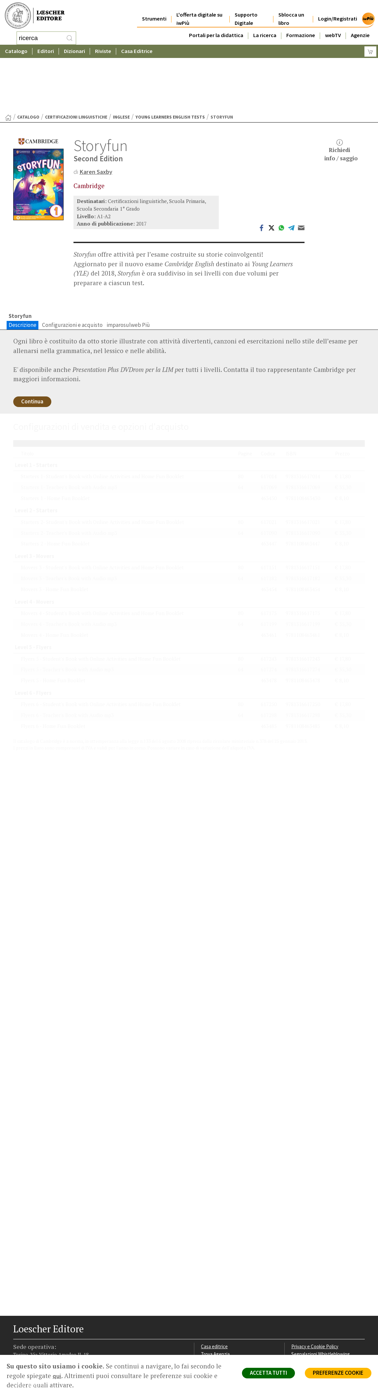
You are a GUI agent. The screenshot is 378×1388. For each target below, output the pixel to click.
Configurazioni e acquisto (72, 272)
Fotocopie (302, 1327)
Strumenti (154, 13)
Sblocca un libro (291, 14)
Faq (205, 1319)
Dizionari (74, 51)
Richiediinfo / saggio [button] (341, 97)
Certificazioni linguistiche (76, 64)
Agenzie (360, 30)
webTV (333, 30)
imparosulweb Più (128, 272)
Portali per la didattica (216, 30)
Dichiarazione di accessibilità (321, 1335)
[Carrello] (370, 51)
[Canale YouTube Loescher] (54, 1358)
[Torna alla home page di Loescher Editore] (34, 15)
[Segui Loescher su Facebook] (19, 1358)
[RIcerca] (69, 38)
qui (57, 1376)
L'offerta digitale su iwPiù (199, 14)
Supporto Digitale (246, 14)
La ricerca (264, 30)
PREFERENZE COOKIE (337, 1373)
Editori (45, 51)
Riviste (103, 51)
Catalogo (16, 51)
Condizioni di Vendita (313, 1319)
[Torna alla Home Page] (8, 64)
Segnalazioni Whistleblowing (321, 1304)
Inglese (121, 64)
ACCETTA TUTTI (265, 1373)
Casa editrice (214, 1296)
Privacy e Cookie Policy (315, 1296)
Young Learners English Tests (170, 64)
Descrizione (22, 272)
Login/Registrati (337, 13)
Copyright (301, 1312)
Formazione (300, 30)
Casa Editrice (137, 51)
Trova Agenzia (216, 1304)
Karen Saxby (96, 119)
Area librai (211, 1312)
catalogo (28, 64)
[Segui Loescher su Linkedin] (42, 1358)
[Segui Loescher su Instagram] (30, 1358)
